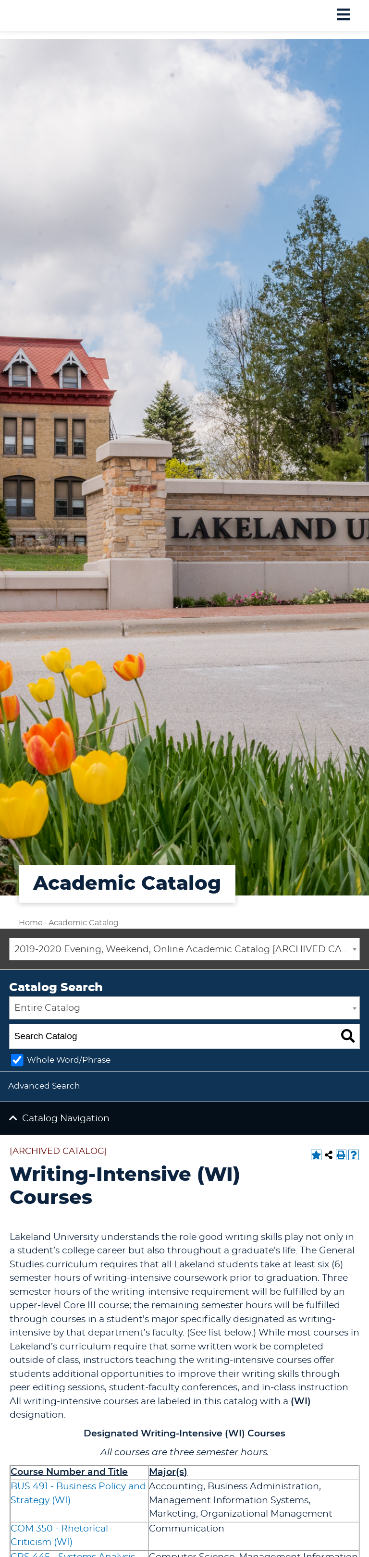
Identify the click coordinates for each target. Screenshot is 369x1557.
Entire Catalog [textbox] (47, 1008)
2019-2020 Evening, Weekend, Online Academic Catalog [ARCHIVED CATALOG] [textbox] (187, 949)
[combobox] (184, 949)
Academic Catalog (84, 923)
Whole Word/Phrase (69, 1060)
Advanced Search (44, 1086)
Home (31, 923)
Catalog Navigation (66, 1118)
